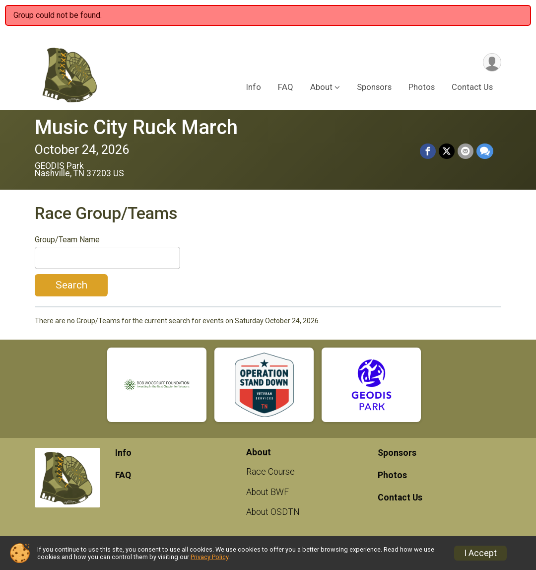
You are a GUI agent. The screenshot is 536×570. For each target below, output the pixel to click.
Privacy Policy (209, 557)
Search (71, 285)
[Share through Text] (484, 151)
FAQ (285, 87)
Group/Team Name (67, 239)
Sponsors (374, 87)
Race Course (270, 472)
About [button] (321, 87)
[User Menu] (492, 62)
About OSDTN (273, 512)
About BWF (267, 492)
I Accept (480, 553)
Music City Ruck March (136, 127)
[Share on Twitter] (447, 151)
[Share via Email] (465, 151)
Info (253, 87)
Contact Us (472, 87)
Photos (421, 87)
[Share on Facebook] (428, 151)
